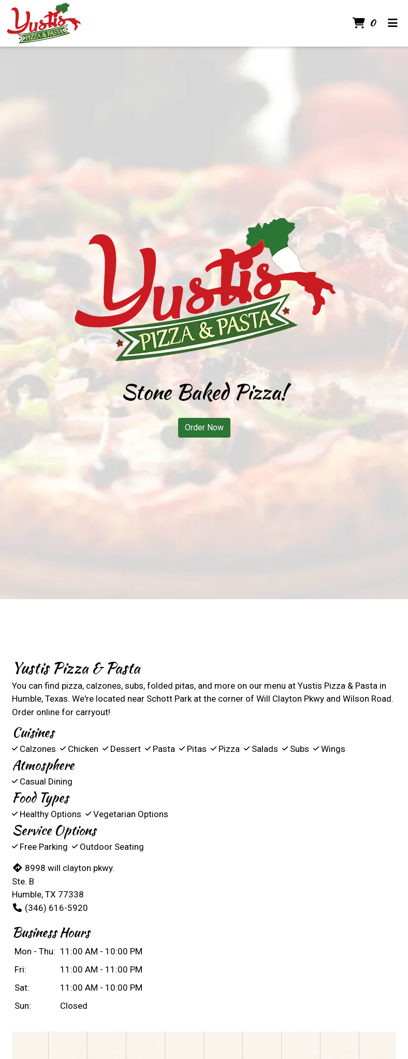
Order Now (204, 427)
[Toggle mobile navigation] (393, 23)
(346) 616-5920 (50, 908)
